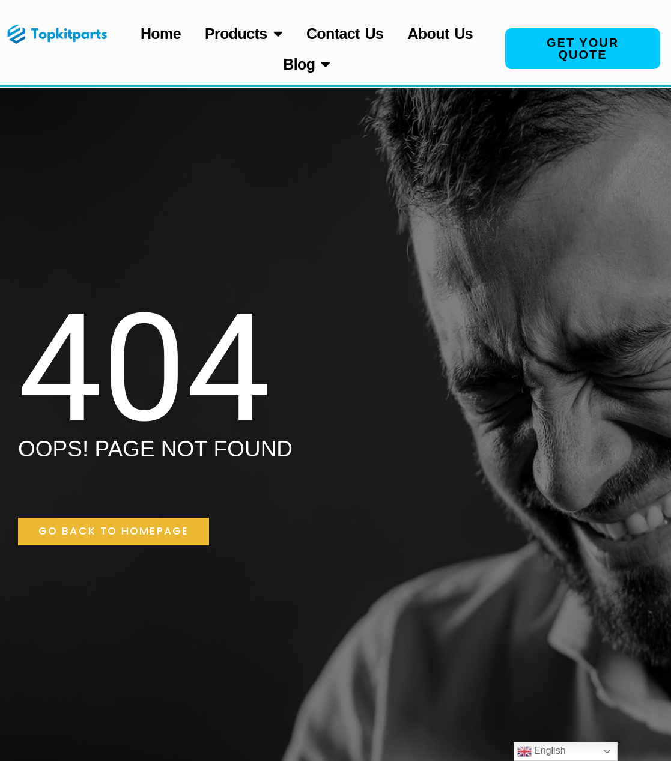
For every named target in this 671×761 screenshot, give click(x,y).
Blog (306, 63)
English (541, 751)
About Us (440, 33)
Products (243, 33)
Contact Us (344, 33)
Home (161, 33)
